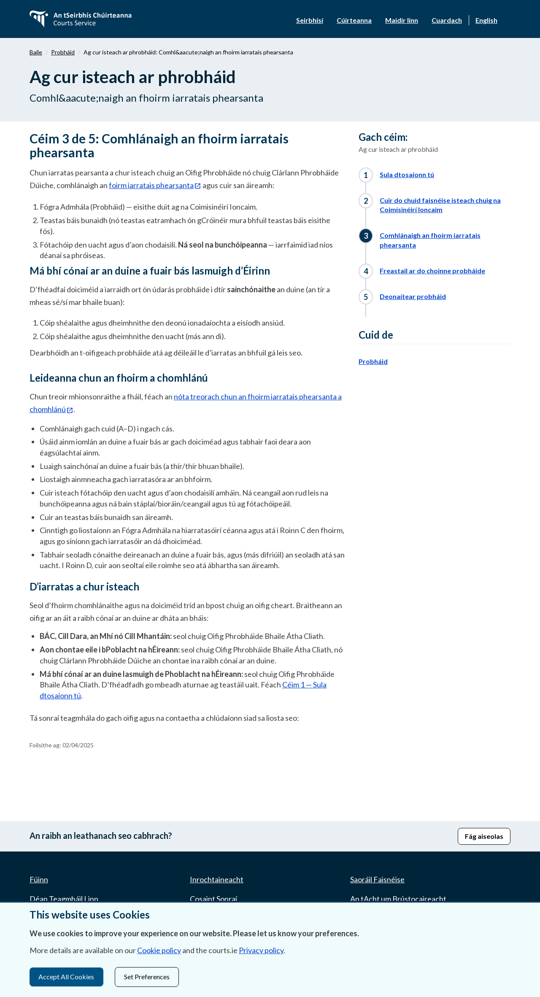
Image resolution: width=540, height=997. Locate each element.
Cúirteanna (354, 20)
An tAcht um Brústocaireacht (398, 898)
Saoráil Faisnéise (377, 879)
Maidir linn (401, 20)
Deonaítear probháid (413, 296)
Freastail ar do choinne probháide (432, 271)
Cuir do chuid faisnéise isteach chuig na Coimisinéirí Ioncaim (440, 205)
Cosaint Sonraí (213, 898)
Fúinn (39, 879)
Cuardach (447, 20)
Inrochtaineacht (216, 879)
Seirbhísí (309, 20)
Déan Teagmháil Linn (64, 898)
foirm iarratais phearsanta (151, 185)
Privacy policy (261, 950)
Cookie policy (159, 950)
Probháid (63, 52)
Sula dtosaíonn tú (407, 174)
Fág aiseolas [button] (484, 836)
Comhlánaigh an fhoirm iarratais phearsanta (430, 240)
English (486, 20)
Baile (36, 52)
